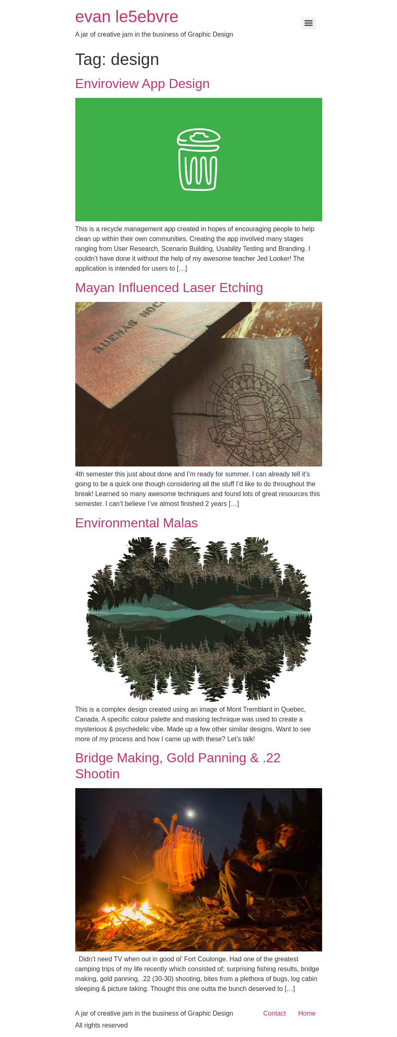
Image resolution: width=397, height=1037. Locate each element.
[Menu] (308, 23)
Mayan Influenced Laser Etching (169, 287)
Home (307, 1013)
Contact (274, 1013)
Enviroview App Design (142, 83)
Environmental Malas (136, 522)
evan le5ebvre (127, 16)
